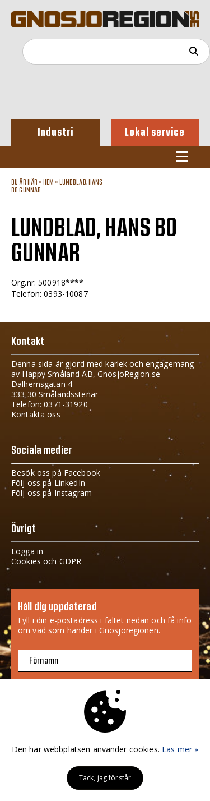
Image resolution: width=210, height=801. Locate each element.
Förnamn (43, 660)
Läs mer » (180, 749)
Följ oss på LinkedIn (48, 482)
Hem (48, 182)
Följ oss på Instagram (51, 492)
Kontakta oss (35, 414)
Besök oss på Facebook (55, 472)
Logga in (27, 551)
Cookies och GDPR (46, 561)
